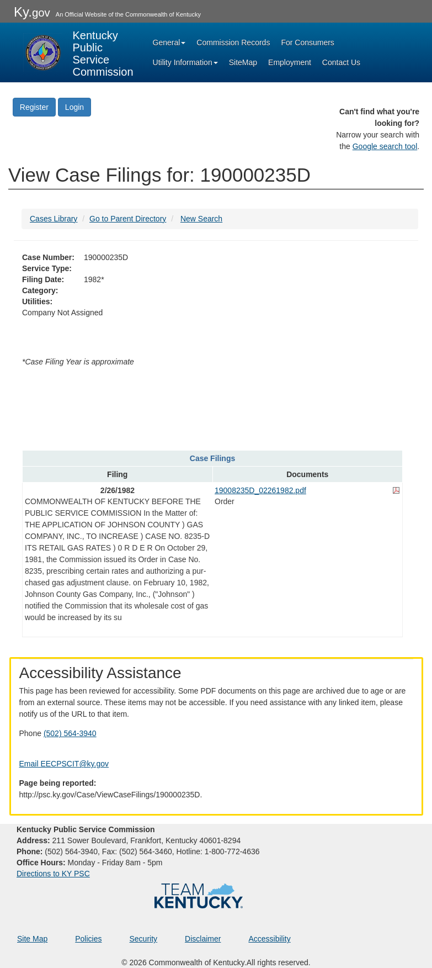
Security (144, 938)
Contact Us (341, 62)
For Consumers (307, 42)
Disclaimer (203, 938)
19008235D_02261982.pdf (260, 490)
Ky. (32, 11)
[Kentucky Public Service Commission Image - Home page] (78, 52)
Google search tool (385, 146)
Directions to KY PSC (53, 873)
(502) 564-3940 (70, 733)
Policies (88, 938)
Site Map (32, 938)
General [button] (169, 42)
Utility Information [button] (185, 62)
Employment (289, 62)
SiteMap (243, 62)
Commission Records (233, 42)
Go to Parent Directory (127, 218)
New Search (201, 218)
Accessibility (269, 938)
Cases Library (53, 218)
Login (74, 107)
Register (34, 107)
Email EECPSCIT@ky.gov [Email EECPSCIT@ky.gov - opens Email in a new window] (64, 763)
